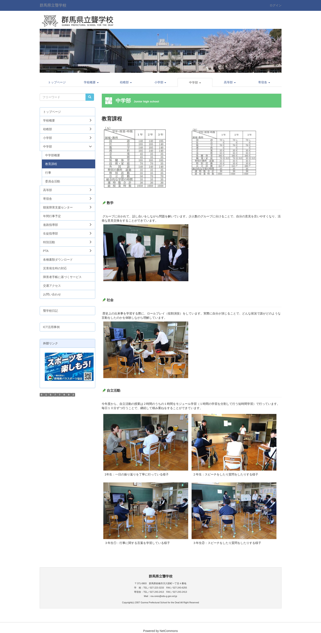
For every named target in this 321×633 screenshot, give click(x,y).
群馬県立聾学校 (53, 5)
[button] (91, 82)
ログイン (276, 5)
